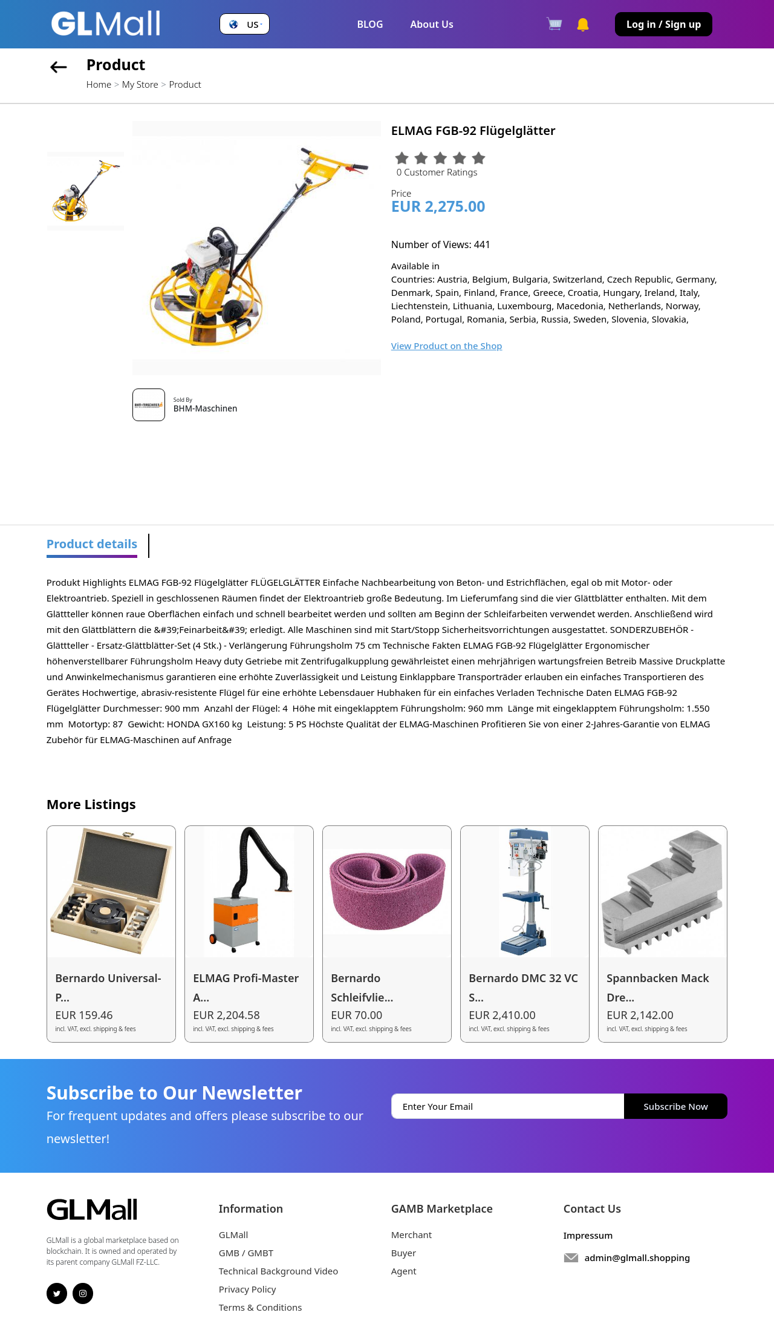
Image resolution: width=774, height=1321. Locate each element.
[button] (244, 24)
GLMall (234, 1234)
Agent (404, 1271)
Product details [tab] (92, 544)
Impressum (588, 1235)
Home (98, 84)
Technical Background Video (279, 1271)
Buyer (403, 1253)
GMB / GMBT (246, 1253)
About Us (432, 24)
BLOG (370, 24)
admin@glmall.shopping (638, 1257)
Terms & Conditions (260, 1307)
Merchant (411, 1234)
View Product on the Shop (446, 345)
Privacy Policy (247, 1289)
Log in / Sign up (663, 24)
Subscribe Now (676, 1106)
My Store (140, 84)
